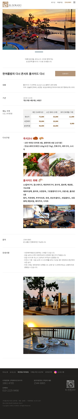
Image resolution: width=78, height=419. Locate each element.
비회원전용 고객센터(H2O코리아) (12, 380)
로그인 (53, 2)
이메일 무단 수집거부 (37, 372)
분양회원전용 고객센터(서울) (42, 380)
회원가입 (60, 2)
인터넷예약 (68, 2)
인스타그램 (60, 372)
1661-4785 (8, 383)
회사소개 (5, 372)
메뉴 (74, 2)
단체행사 (5, 388)
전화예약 (65, 73)
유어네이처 (48, 372)
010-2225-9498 (11, 390)
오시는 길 (13, 372)
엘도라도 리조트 (12, 4)
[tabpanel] (39, 29)
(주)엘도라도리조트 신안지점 (10, 401)
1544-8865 (39, 383)
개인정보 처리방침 (23, 372)
